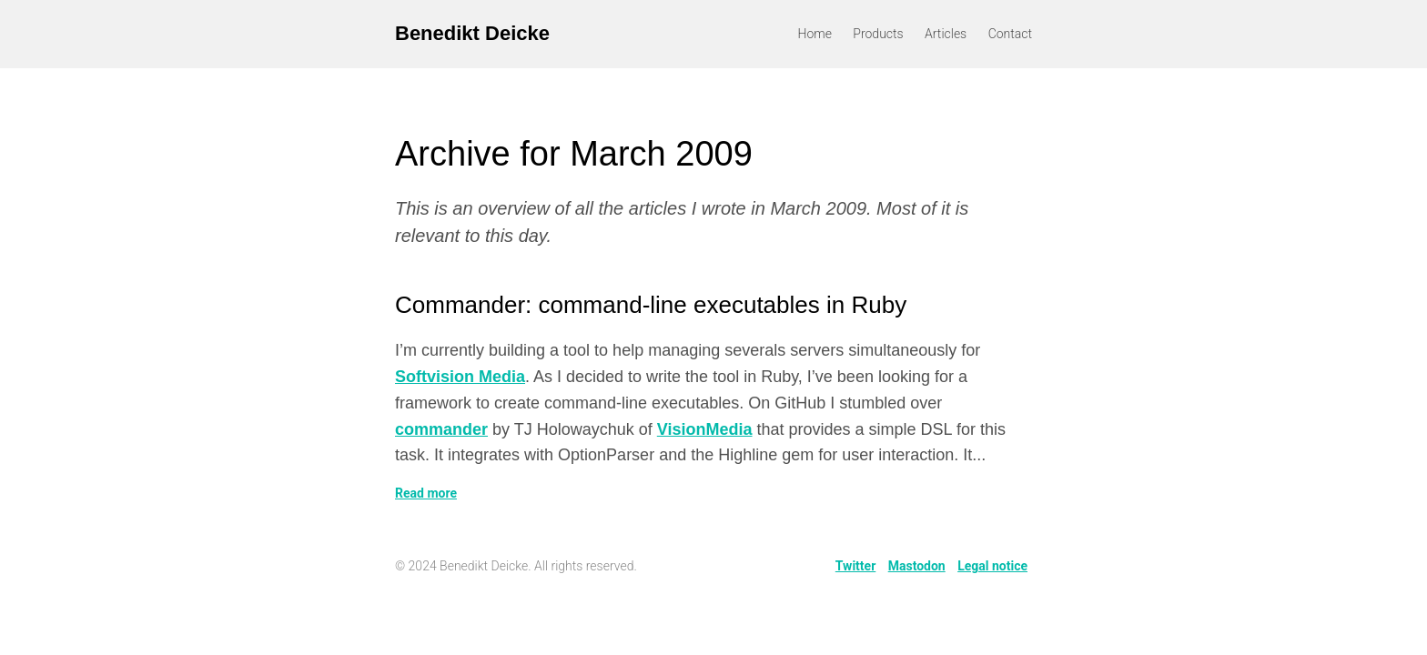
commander (441, 429)
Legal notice (992, 566)
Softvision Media (460, 377)
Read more (426, 493)
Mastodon (917, 566)
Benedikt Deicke (472, 33)
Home (815, 33)
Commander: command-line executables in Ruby (650, 304)
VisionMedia (705, 429)
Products (878, 33)
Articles (946, 33)
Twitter (855, 566)
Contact (1010, 33)
